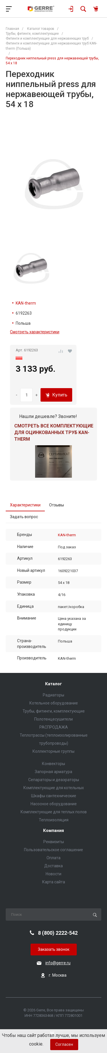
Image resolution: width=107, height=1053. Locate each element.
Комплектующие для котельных (53, 787)
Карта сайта (53, 882)
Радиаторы (53, 695)
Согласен (64, 1044)
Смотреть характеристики (34, 332)
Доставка (53, 866)
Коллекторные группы (53, 751)
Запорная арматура (53, 771)
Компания (53, 830)
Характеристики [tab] (25, 505)
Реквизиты (53, 841)
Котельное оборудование (53, 703)
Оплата (53, 857)
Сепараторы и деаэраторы (53, 779)
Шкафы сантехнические (53, 795)
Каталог (53, 684)
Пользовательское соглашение (53, 849)
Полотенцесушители (53, 719)
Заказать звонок (53, 949)
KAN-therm (26, 303)
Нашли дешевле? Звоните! (48, 416)
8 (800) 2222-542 (58, 933)
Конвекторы (53, 763)
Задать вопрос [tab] (24, 516)
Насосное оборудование (54, 804)
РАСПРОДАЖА (53, 727)
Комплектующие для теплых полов (54, 812)
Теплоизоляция (53, 820)
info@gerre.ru (57, 963)
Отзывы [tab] (56, 505)
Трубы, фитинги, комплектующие (54, 711)
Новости (53, 874)
